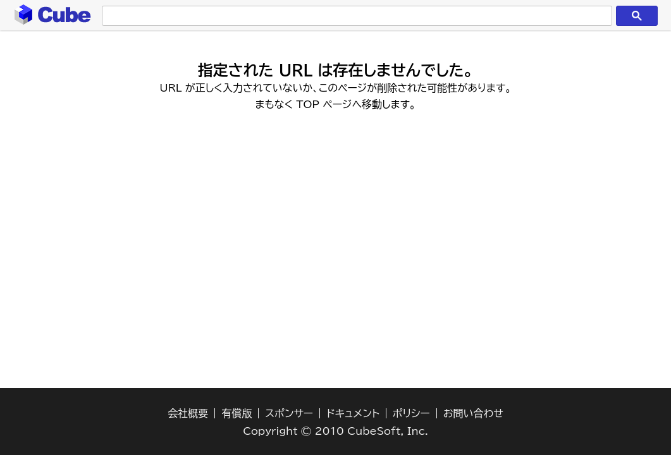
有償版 (236, 413)
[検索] (354, 16)
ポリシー (411, 413)
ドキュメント (352, 413)
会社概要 (188, 413)
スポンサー (289, 413)
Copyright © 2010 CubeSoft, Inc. (335, 431)
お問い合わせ (473, 413)
